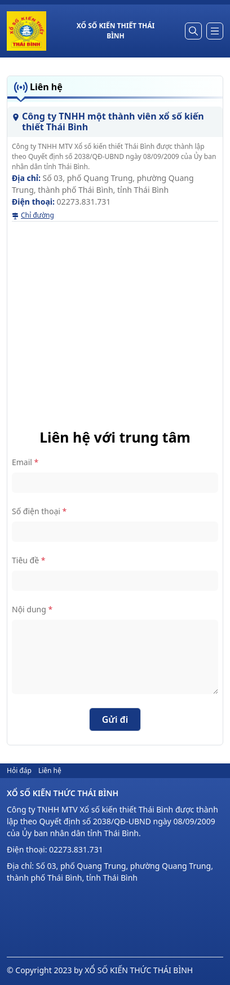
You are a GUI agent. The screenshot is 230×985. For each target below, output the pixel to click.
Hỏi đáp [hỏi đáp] (19, 770)
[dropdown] (214, 31)
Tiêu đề (28, 560)
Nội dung (32, 609)
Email (25, 462)
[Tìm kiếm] (193, 31)
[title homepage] (115, 31)
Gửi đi (115, 719)
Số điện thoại (39, 511)
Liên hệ (49, 770)
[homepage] (26, 31)
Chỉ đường (33, 215)
